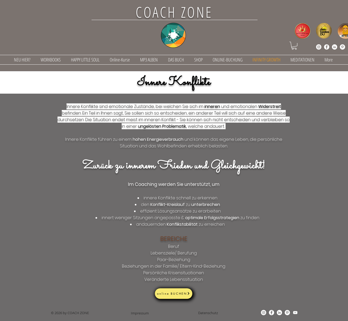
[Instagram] (318, 47)
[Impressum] (140, 313)
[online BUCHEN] (173, 293)
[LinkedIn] (334, 47)
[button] (294, 46)
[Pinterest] (342, 47)
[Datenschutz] (208, 313)
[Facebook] (326, 47)
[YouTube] (295, 312)
